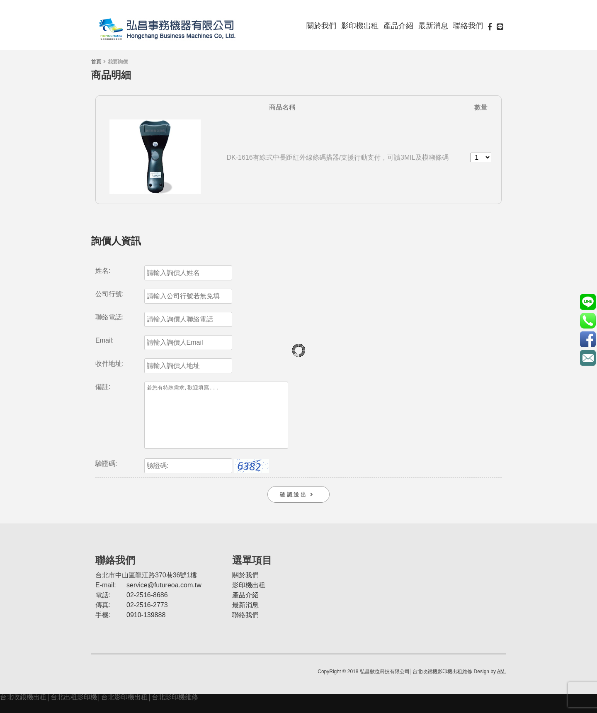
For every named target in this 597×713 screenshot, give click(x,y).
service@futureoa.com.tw (163, 597)
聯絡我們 (468, 26)
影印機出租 (360, 26)
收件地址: (109, 363)
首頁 (96, 62)
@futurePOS (587, 301)
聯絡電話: (109, 317)
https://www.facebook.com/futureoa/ (587, 339)
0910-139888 (145, 627)
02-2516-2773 (147, 617)
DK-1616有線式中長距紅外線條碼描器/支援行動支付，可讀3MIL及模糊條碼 (338, 157)
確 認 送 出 (298, 507)
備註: (102, 387)
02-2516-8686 (147, 607)
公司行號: (109, 294)
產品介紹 (398, 26)
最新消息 (433, 26)
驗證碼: (106, 476)
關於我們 (321, 26)
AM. (501, 684)
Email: (104, 340)
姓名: (102, 271)
